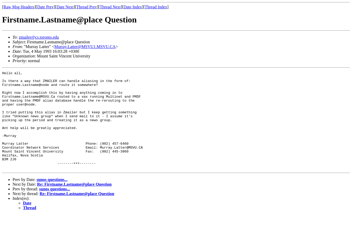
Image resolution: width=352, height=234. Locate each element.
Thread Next (110, 7)
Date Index (133, 7)
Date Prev (45, 7)
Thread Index (156, 7)
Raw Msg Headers (18, 7)
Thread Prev (86, 7)
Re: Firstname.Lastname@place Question (74, 204)
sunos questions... (52, 199)
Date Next (64, 7)
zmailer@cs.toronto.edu (39, 37)
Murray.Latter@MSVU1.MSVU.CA (85, 46)
